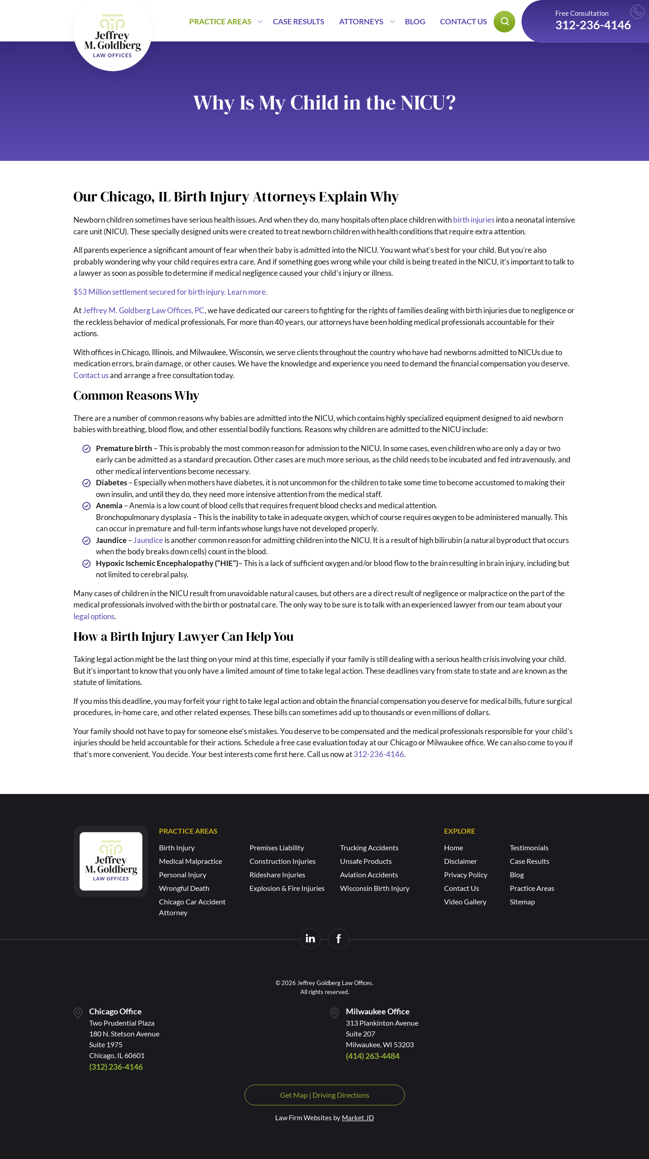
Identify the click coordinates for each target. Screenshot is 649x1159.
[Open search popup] (504, 21)
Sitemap (522, 901)
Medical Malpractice (190, 861)
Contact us (91, 375)
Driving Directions (341, 1095)
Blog (415, 21)
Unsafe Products (366, 861)
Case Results (298, 21)
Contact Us (463, 21)
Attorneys (361, 21)
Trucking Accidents (369, 847)
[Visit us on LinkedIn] (310, 938)
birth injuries (474, 219)
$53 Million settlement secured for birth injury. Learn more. (170, 292)
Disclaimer (460, 861)
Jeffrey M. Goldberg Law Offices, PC (143, 310)
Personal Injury (182, 874)
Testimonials (529, 847)
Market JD (358, 1117)
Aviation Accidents (369, 874)
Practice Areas (220, 21)
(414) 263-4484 (372, 1056)
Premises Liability (277, 847)
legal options (93, 616)
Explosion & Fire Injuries (287, 888)
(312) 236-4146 (116, 1067)
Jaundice (148, 540)
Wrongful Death (184, 888)
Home (453, 847)
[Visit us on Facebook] (338, 938)
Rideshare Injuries (277, 874)
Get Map (294, 1095)
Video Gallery (465, 901)
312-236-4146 (593, 25)
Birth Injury (177, 847)
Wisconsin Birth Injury (374, 888)
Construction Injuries (283, 861)
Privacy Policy (465, 874)
